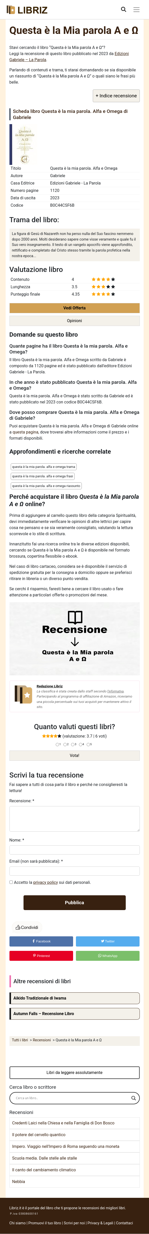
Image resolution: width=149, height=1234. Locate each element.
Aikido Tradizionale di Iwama (40, 998)
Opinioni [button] (74, 320)
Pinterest (41, 956)
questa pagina (25, 432)
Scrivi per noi (74, 1223)
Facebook (41, 941)
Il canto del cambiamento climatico (44, 1169)
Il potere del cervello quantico (39, 1134)
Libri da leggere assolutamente (74, 1072)
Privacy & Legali (100, 1223)
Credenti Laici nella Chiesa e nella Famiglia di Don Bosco (63, 1123)
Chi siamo (17, 1223)
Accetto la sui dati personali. (52, 882)
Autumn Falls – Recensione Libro (44, 1013)
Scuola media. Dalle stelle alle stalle (44, 1158)
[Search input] (72, 1098)
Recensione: (21, 800)
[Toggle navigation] (136, 10)
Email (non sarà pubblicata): (36, 861)
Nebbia (18, 1181)
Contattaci (124, 1223)
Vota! (74, 755)
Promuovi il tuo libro (44, 1223)
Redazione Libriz (50, 686)
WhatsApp (108, 956)
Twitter (108, 941)
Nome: (16, 840)
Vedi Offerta (74, 308)
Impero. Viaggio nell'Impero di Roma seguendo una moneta (66, 1146)
